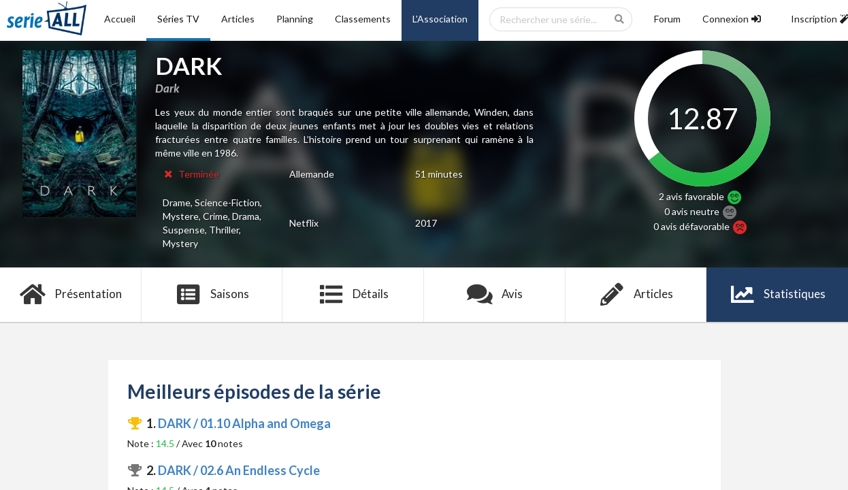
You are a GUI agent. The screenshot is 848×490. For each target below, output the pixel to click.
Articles (238, 18)
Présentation (71, 294)
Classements (363, 18)
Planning (294, 18)
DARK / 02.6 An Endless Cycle (239, 470)
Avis (495, 294)
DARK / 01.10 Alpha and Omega (244, 423)
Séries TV (178, 18)
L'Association (440, 18)
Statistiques (777, 294)
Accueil (119, 18)
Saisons (212, 294)
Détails (353, 294)
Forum (667, 18)
